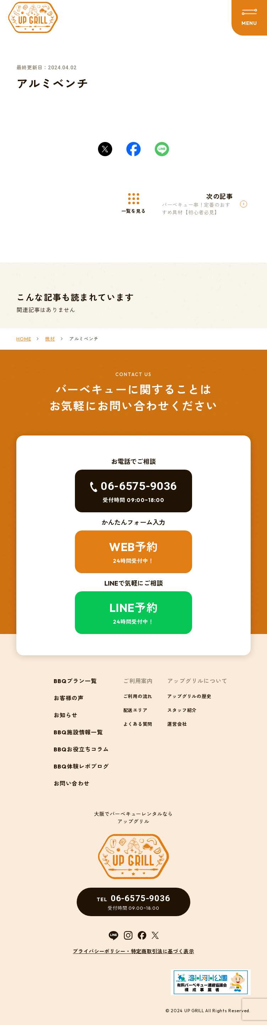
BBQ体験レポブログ (81, 766)
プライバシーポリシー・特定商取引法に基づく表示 (133, 951)
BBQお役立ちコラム (81, 749)
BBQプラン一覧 (75, 681)
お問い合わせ (72, 783)
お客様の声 (69, 698)
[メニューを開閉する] (249, 18)
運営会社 (177, 724)
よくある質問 (138, 724)
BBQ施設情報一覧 (78, 732)
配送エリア (135, 710)
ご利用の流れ (138, 696)
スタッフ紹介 (182, 710)
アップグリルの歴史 (189, 696)
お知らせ (66, 715)
